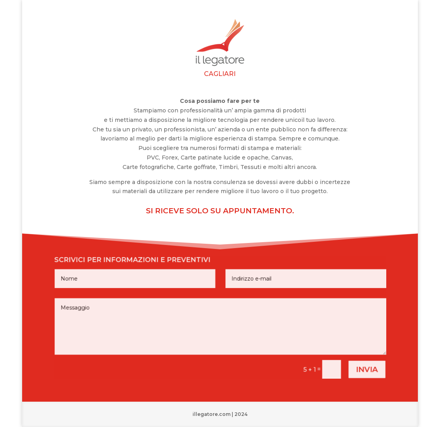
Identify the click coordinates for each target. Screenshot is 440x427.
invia (356, 365)
